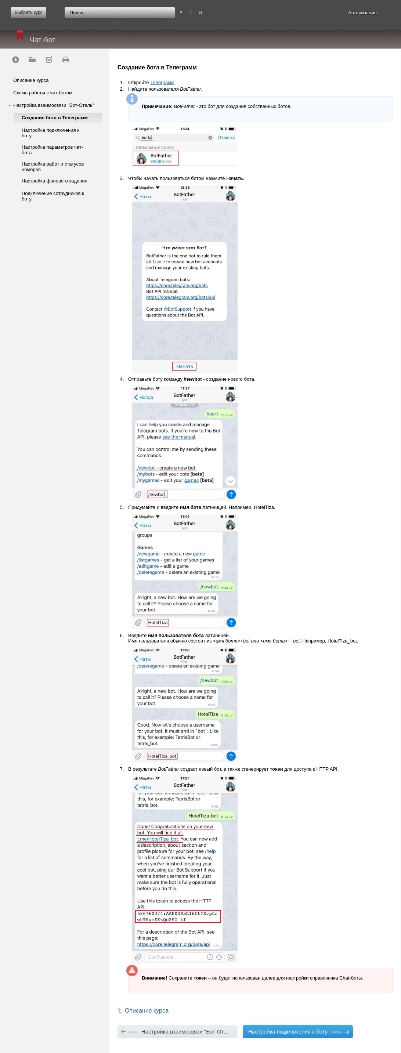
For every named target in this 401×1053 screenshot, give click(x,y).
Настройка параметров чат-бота (52, 149)
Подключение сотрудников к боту (53, 196)
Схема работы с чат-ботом (42, 92)
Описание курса (31, 80)
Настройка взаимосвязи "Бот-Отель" (53, 105)
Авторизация (362, 12)
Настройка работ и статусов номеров (53, 166)
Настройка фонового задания (54, 181)
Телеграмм (162, 82)
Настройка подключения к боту (50, 132)
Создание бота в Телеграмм (55, 117)
